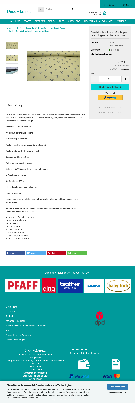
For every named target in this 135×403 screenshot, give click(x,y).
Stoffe (27, 21)
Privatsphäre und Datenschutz (20, 335)
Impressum (11, 311)
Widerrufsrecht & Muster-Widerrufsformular (25, 325)
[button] (95, 79)
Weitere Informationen (118, 392)
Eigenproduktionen (45, 21)
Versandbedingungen (15, 321)
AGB (8, 330)
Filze (61, 21)
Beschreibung (15, 105)
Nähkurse (15, 21)
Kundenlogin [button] (109, 5)
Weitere (121, 21)
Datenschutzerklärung (28, 398)
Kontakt (9, 316)
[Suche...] (41, 9)
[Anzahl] (110, 79)
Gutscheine (74, 21)
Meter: (94, 73)
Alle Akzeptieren (118, 387)
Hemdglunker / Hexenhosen (99, 21)
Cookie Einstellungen (15, 339)
